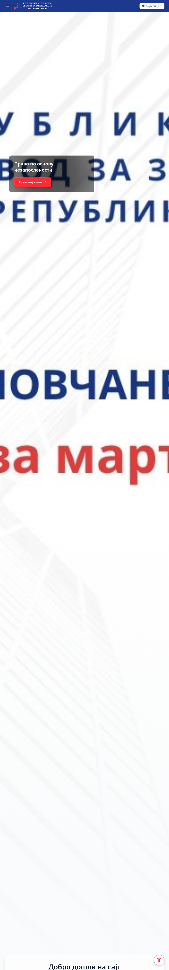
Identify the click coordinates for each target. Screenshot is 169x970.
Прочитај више (34, 182)
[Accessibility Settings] (159, 960)
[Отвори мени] (8, 6)
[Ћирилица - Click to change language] (152, 6)
